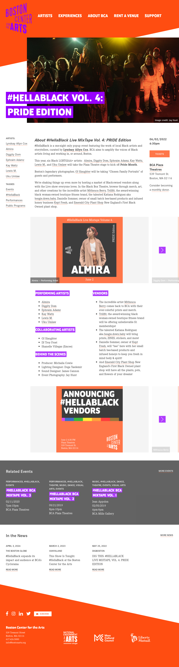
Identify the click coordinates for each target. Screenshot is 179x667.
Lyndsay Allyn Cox (16, 150)
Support (153, 16)
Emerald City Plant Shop (88, 210)
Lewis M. (40, 172)
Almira (9, 156)
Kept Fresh (60, 210)
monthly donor (160, 197)
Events (10, 196)
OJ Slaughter (83, 179)
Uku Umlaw (59, 172)
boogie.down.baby (45, 206)
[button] (162, 257)
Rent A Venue (126, 16)
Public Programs (15, 213)
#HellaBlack (13, 202)
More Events (166, 478)
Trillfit (111, 198)
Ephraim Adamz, (120, 168)
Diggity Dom (13, 161)
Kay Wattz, (137, 168)
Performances (14, 207)
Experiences (70, 16)
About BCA (98, 16)
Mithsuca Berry (96, 198)
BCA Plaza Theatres (156, 174)
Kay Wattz (12, 172)
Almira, (88, 168)
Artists (45, 16)
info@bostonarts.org (16, 642)
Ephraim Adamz (15, 167)
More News (166, 542)
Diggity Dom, (101, 168)
